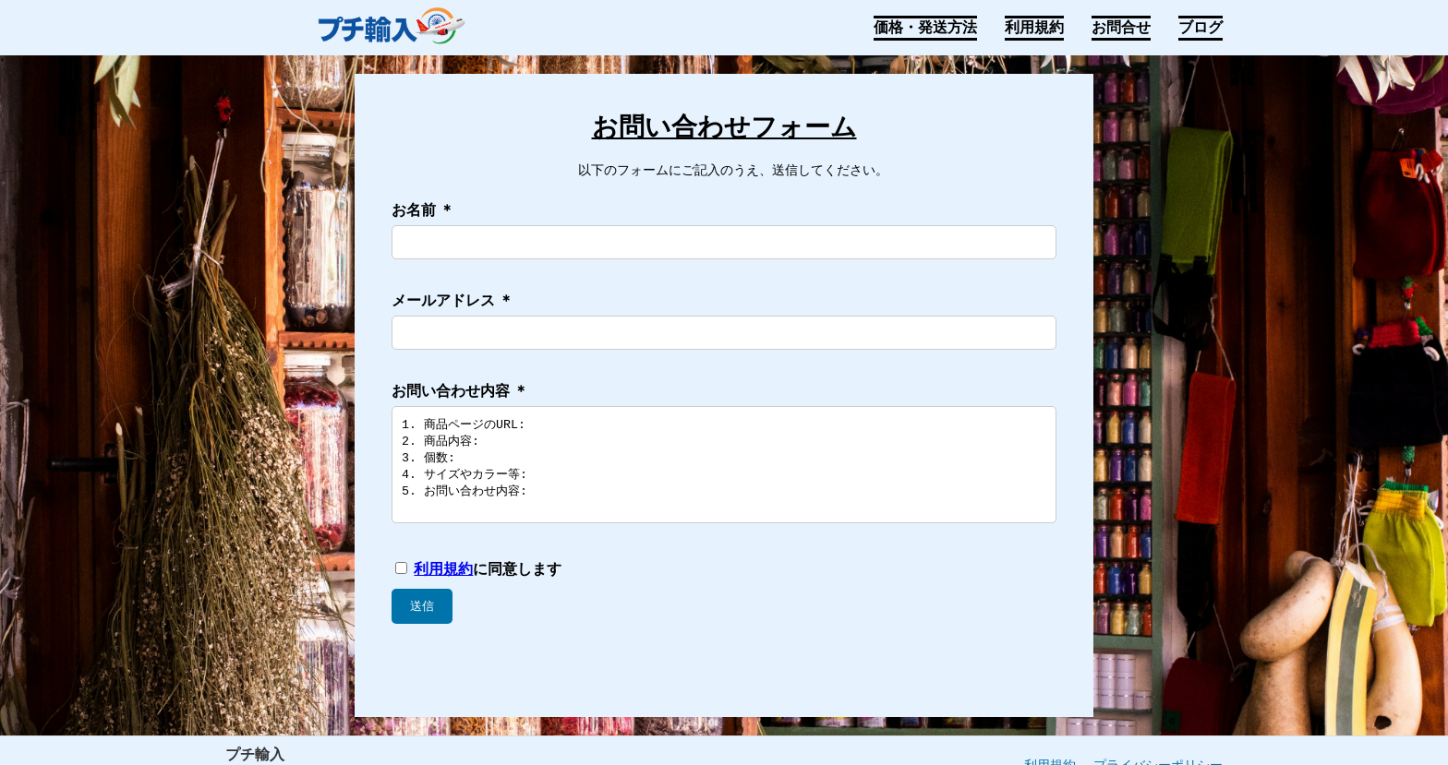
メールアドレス (452, 300)
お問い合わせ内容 (460, 391)
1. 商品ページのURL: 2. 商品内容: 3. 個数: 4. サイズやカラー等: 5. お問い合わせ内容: (724, 474)
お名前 (423, 210)
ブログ (1200, 27)
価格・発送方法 (925, 27)
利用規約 (1034, 27)
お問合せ (1121, 27)
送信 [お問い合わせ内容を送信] (422, 625)
